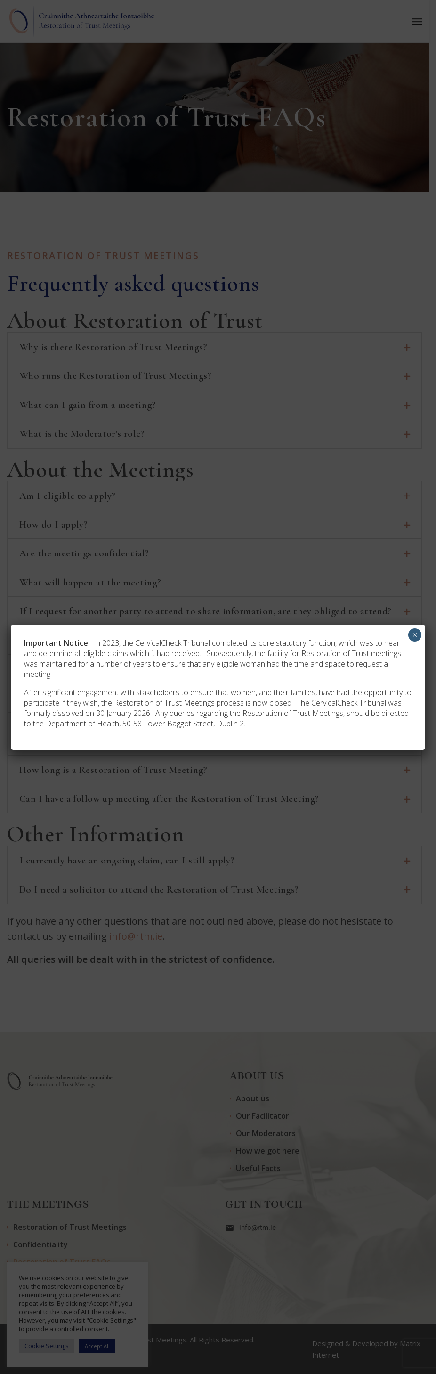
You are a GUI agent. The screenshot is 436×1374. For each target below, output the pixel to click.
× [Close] (414, 635)
